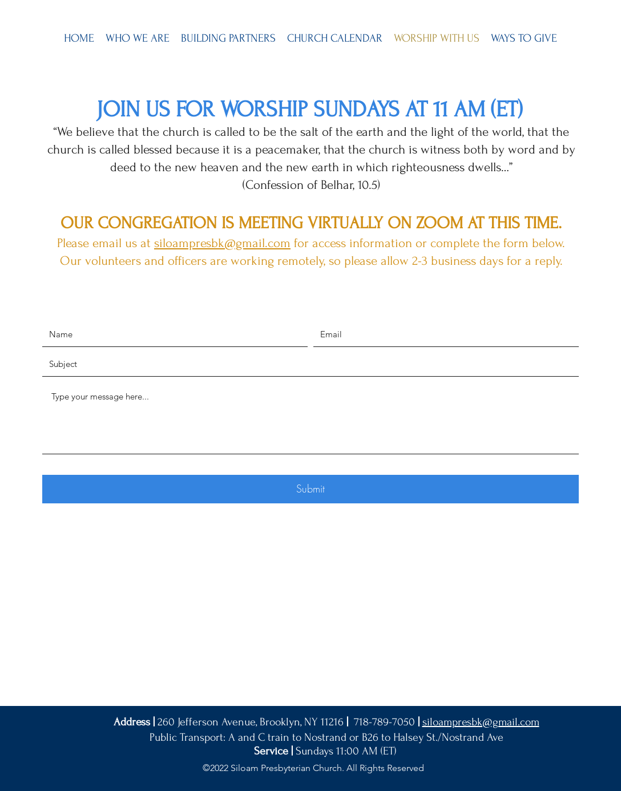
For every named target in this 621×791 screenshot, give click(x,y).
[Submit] (310, 489)
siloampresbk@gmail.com (222, 243)
